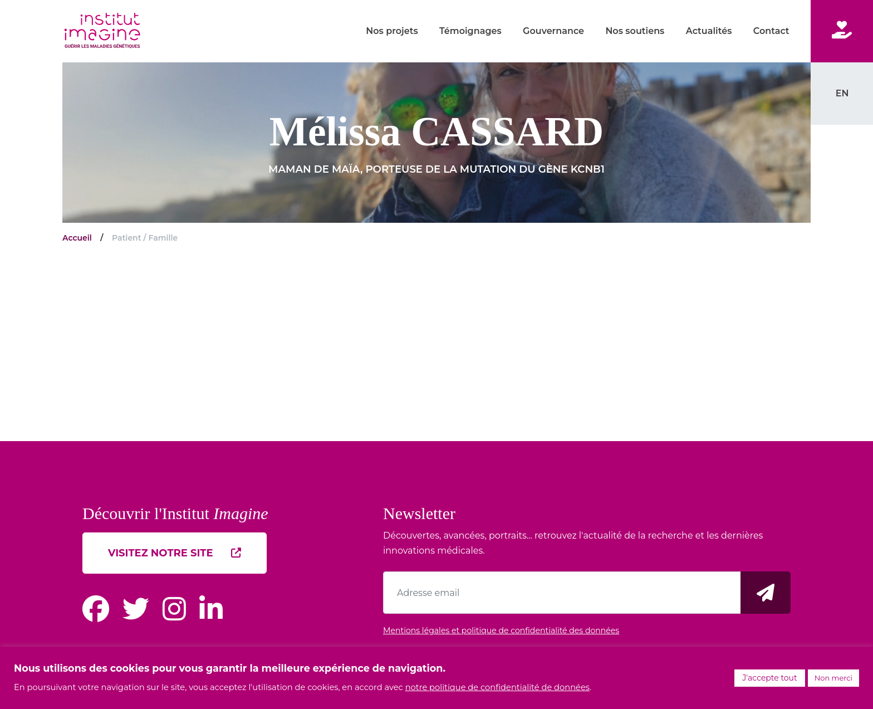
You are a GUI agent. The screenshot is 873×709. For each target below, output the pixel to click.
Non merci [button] (833, 677)
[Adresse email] (562, 592)
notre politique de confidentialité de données (497, 687)
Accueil (77, 238)
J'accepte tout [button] (769, 678)
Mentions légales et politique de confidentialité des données (501, 630)
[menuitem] (842, 93)
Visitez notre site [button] (174, 553)
